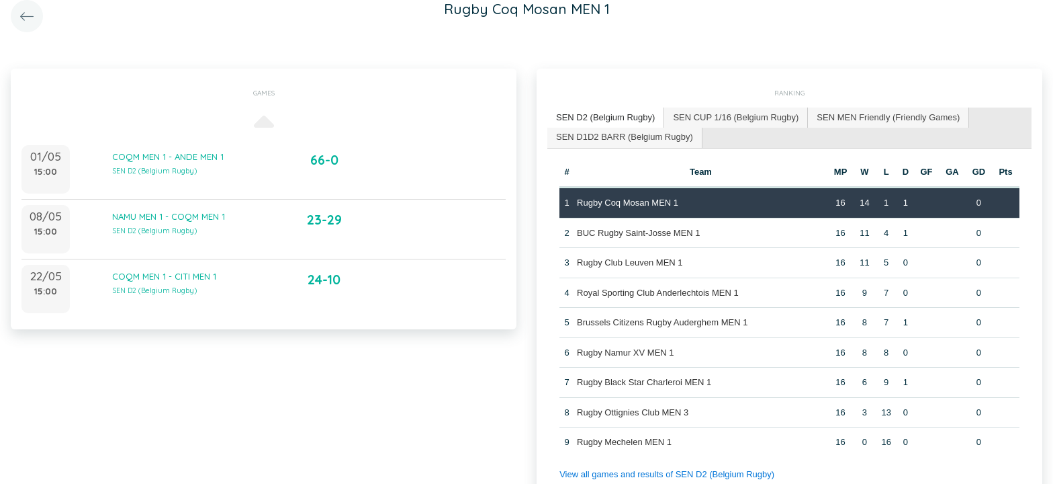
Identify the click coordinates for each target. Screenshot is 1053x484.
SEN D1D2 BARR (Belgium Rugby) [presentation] (624, 137)
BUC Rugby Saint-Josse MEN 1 (638, 233)
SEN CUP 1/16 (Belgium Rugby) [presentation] (735, 117)
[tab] (605, 118)
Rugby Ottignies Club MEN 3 (632, 412)
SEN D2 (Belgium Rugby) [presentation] (605, 117)
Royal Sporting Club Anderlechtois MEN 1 (658, 293)
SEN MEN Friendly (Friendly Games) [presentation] (888, 117)
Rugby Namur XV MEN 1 (625, 353)
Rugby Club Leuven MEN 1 (630, 262)
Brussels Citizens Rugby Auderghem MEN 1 (662, 322)
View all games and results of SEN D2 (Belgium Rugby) (666, 474)
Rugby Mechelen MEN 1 (624, 442)
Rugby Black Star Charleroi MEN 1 (644, 382)
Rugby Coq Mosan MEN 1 (627, 203)
